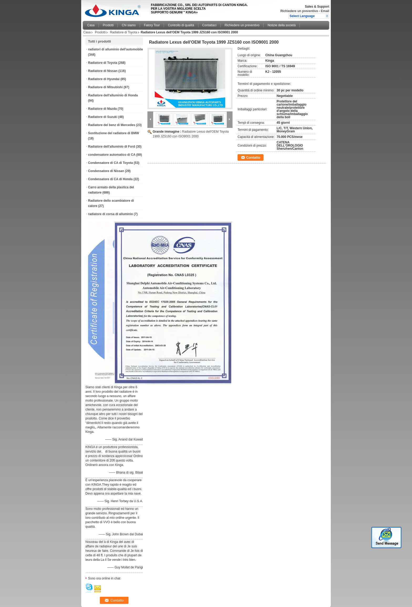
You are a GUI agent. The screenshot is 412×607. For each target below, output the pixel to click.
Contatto (253, 157)
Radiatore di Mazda (102, 109)
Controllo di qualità (181, 25)
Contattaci (209, 25)
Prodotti (108, 25)
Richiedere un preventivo (299, 11)
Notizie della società (281, 25)
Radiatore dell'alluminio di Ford (111, 146)
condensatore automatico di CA (111, 155)
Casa (91, 25)
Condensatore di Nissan (106, 171)
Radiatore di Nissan (102, 71)
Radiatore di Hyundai (104, 79)
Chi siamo (129, 25)
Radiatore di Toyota (123, 32)
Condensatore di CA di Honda (110, 179)
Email (325, 11)
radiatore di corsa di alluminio (110, 214)
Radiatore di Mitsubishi (105, 87)
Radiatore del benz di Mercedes (111, 125)
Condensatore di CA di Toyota (110, 163)
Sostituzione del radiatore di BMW (113, 133)
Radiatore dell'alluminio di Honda (113, 95)
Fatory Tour (152, 25)
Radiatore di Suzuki (102, 117)
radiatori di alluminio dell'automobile (115, 49)
